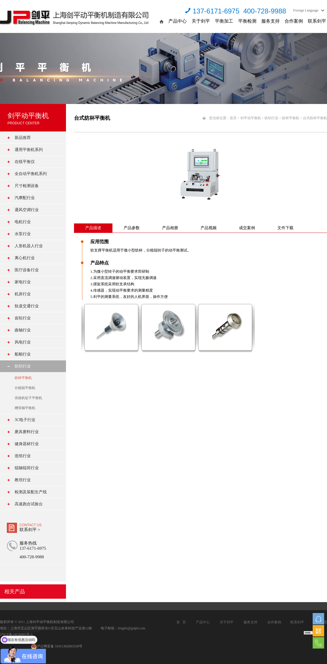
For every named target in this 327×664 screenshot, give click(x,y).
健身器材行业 (27, 444)
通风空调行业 (27, 210)
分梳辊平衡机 (25, 388)
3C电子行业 (25, 420)
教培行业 (23, 480)
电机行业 (23, 222)
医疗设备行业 (27, 270)
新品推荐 (23, 137)
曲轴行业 (23, 330)
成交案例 (247, 228)
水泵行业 (23, 234)
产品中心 (177, 21)
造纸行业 (23, 456)
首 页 (181, 622)
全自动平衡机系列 (31, 174)
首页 (233, 118)
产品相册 (170, 228)
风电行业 (23, 342)
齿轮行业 (23, 318)
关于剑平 (201, 21)
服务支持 (270, 21)
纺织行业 (23, 366)
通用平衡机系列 (29, 150)
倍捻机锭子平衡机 (28, 398)
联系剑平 (317, 21)
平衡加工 (224, 21)
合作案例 (294, 21)
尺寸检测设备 (27, 186)
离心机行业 (25, 258)
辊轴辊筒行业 (27, 468)
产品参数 (132, 228)
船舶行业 (23, 354)
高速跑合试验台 (29, 504)
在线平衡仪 (25, 162)
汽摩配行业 (25, 198)
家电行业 (23, 282)
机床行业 (23, 294)
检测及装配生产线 (31, 492)
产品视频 (209, 228)
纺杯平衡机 (23, 378)
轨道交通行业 (27, 306)
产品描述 (93, 228)
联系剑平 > (30, 529)
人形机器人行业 (29, 246)
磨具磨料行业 (27, 432)
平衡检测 (247, 21)
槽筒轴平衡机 (25, 408)
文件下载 (285, 228)
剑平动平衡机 (250, 118)
